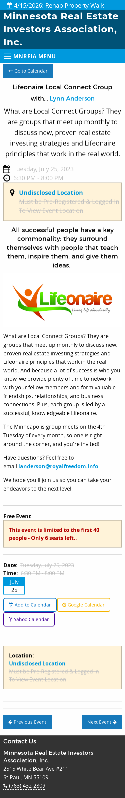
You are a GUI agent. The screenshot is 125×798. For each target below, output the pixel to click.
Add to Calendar (30, 604)
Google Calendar (83, 604)
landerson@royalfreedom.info (58, 466)
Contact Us (19, 742)
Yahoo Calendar (29, 619)
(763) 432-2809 (24, 785)
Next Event (102, 722)
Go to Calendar (28, 71)
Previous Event (27, 722)
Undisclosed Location (51, 193)
